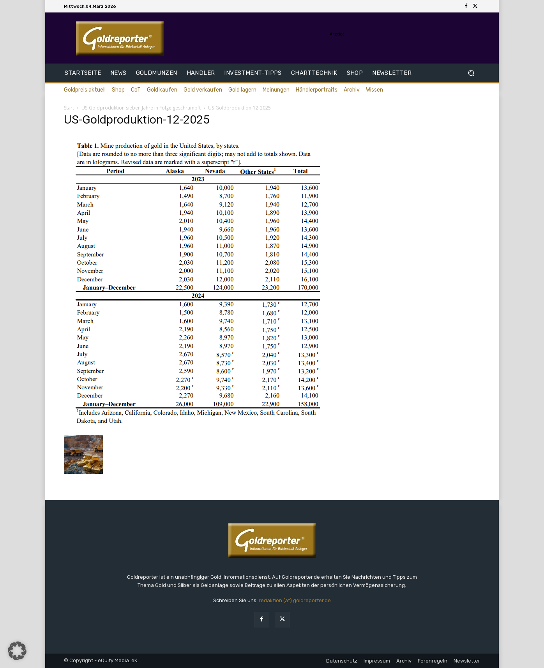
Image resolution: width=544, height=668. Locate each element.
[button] (471, 73)
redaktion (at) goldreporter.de (295, 600)
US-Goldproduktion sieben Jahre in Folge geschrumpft (141, 107)
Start (69, 107)
